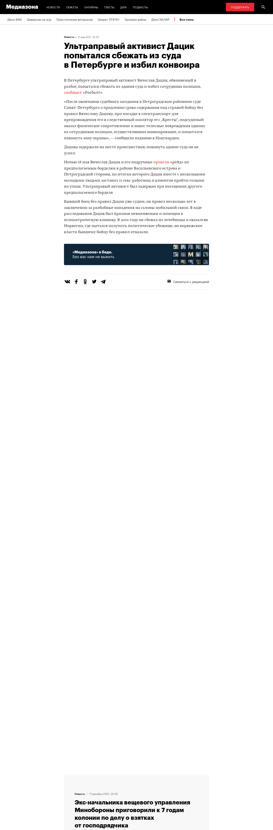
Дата (123, 7)
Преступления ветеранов (74, 19)
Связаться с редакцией (188, 281)
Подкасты (140, 7)
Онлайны (91, 7)
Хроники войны (135, 19)
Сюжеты (72, 7)
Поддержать (240, 7)
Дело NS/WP (160, 19)
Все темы (187, 19)
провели (161, 162)
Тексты (109, 7)
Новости (53, 7)
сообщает (73, 93)
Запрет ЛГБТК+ (108, 19)
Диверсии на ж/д (39, 19)
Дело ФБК (14, 19)
